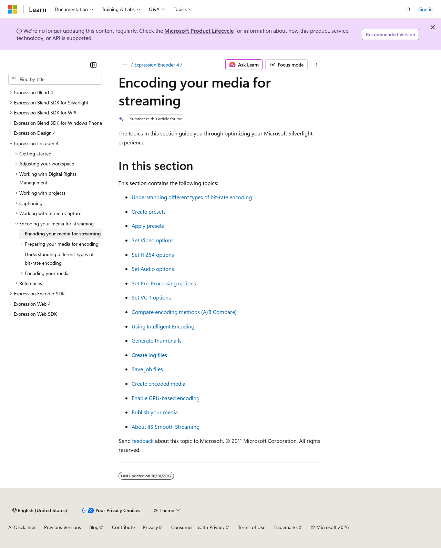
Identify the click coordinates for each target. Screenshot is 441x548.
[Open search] (409, 9)
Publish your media (155, 412)
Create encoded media (158, 383)
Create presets (149, 211)
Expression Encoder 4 (156, 64)
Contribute (123, 527)
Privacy (150, 527)
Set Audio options (153, 268)
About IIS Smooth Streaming (165, 426)
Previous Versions (62, 527)
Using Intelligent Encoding (163, 326)
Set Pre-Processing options (164, 283)
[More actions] (316, 64)
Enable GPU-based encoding (165, 398)
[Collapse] (93, 65)
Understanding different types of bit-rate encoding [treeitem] (59, 258)
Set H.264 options (153, 254)
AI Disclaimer (22, 527)
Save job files (147, 369)
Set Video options (153, 240)
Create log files (149, 354)
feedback (143, 440)
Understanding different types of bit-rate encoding (192, 197)
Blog (94, 527)
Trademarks (286, 527)
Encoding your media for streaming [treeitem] (63, 233)
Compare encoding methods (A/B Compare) (184, 311)
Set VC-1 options (151, 297)
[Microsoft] (12, 9)
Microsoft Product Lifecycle (199, 30)
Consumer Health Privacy (198, 527)
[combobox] (55, 79)
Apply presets (148, 225)
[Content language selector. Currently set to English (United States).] (39, 510)
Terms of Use (251, 527)
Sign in (425, 9)
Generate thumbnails (157, 340)
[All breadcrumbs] (125, 64)
